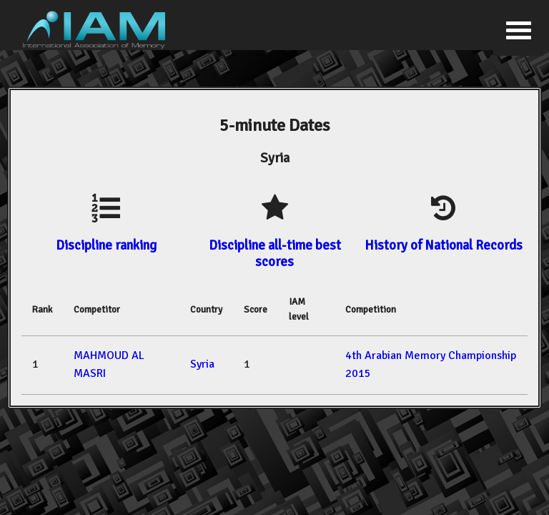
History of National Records (444, 245)
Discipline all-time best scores (275, 253)
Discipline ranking (106, 245)
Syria (202, 364)
